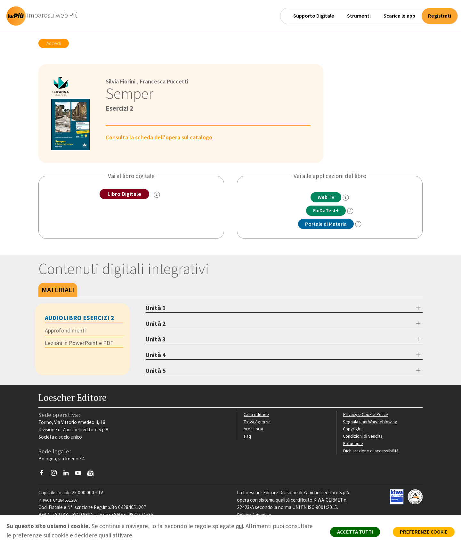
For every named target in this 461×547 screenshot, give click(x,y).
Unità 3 (156, 340)
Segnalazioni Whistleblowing (372, 422)
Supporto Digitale (313, 15)
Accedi (53, 43)
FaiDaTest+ (326, 211)
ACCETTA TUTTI (348, 532)
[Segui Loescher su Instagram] (56, 475)
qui (240, 526)
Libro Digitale (124, 194)
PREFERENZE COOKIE (421, 532)
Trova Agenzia (258, 422)
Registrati (439, 15)
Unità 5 (156, 371)
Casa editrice (257, 415)
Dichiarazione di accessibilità (372, 451)
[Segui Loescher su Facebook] (44, 475)
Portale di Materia (326, 224)
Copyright (353, 429)
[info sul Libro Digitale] (158, 195)
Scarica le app (399, 15)
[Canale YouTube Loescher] (80, 475)
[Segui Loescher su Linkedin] (68, 475)
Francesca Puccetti (167, 81)
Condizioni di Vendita (364, 437)
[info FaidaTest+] (352, 211)
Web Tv (326, 197)
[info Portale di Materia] (360, 225)
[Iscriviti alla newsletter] (92, 475)
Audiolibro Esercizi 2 (79, 319)
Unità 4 (156, 356)
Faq (247, 437)
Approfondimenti (67, 331)
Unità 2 (156, 324)
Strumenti (359, 15)
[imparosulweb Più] (45, 16)
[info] (347, 198)
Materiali (58, 290)
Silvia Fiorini (122, 81)
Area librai (253, 429)
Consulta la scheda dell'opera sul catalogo (162, 137)
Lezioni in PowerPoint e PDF (81, 344)
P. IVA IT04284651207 (60, 501)
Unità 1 (156, 309)
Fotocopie (353, 444)
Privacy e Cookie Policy (366, 415)
